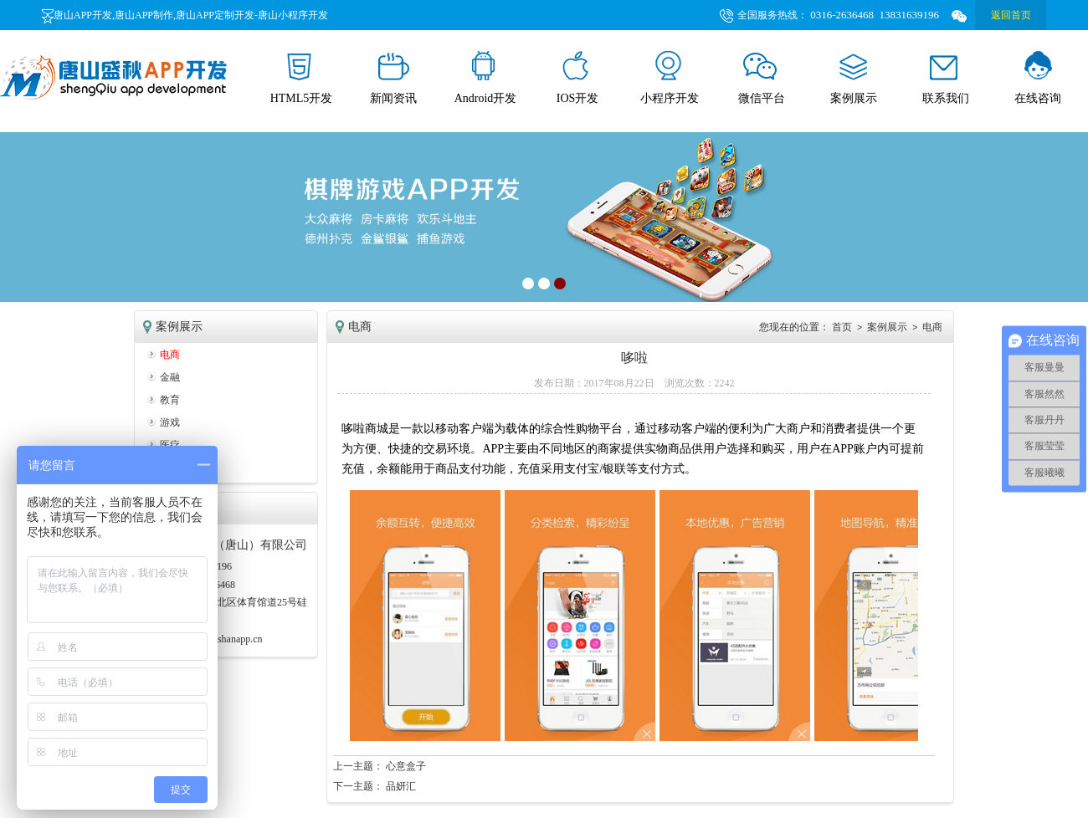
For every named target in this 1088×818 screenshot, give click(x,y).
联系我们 (945, 78)
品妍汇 (401, 786)
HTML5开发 (301, 78)
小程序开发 (669, 78)
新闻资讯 (393, 78)
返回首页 (1011, 15)
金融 (170, 377)
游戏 (170, 422)
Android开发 (485, 78)
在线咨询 (1037, 78)
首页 (842, 327)
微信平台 (761, 78)
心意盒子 (406, 766)
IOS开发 (578, 78)
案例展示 (853, 78)
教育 (170, 400)
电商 (170, 354)
